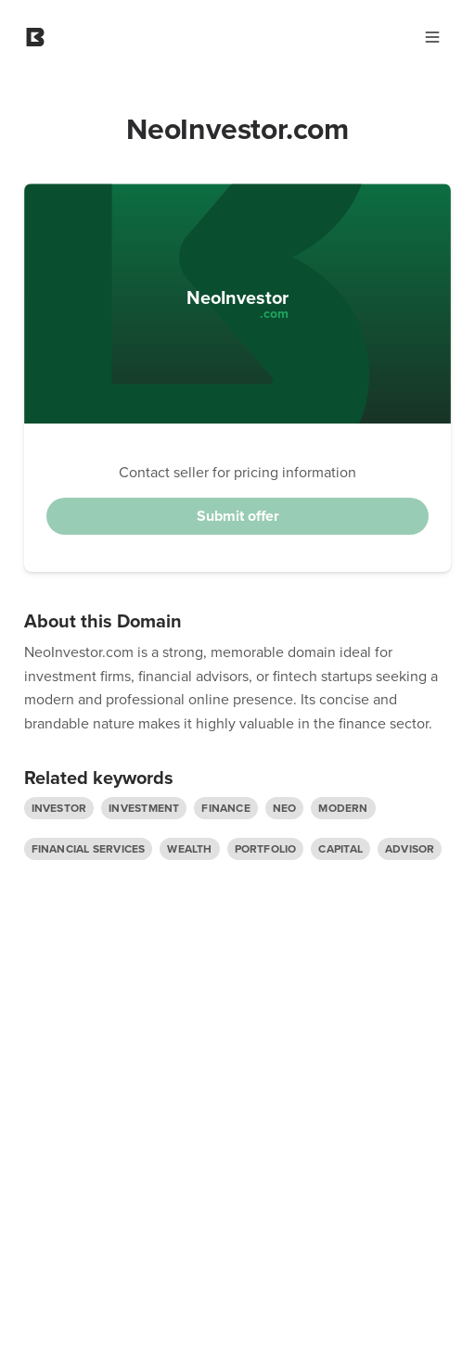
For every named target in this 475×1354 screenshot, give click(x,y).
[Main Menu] (432, 37)
